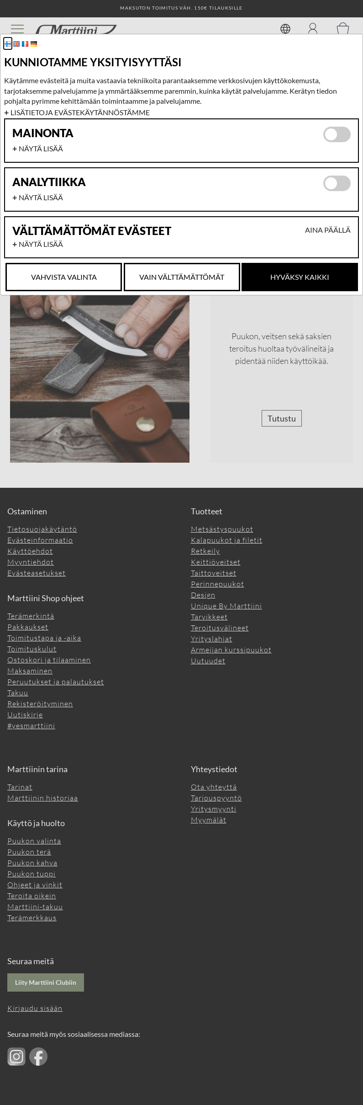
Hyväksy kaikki (299, 276)
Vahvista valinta (64, 276)
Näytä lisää (41, 148)
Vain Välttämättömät (181, 276)
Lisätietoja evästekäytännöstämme (80, 112)
